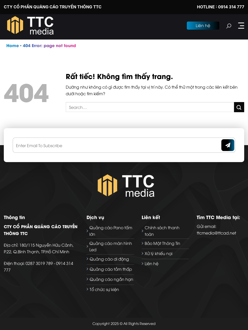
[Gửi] (239, 107)
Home (12, 45)
